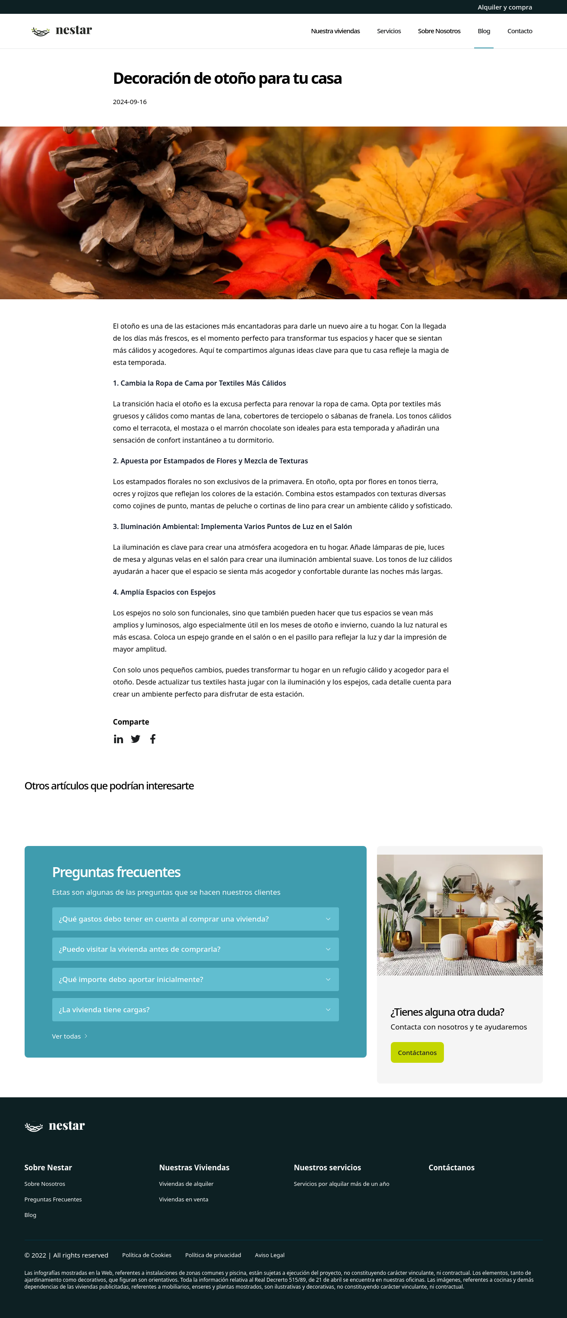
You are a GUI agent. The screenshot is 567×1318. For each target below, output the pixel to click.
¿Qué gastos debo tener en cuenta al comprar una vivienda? (195, 919)
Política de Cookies (146, 1255)
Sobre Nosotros (45, 1184)
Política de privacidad (213, 1255)
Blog (31, 1215)
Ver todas (71, 1036)
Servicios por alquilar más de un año (342, 1184)
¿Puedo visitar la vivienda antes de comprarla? (195, 949)
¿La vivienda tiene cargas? (195, 1009)
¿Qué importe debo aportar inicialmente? (195, 979)
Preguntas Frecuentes (53, 1199)
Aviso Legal (270, 1255)
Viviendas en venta (184, 1199)
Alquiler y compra (505, 7)
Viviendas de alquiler (186, 1184)
